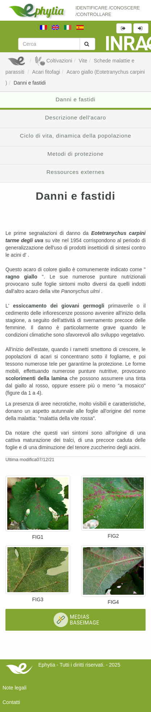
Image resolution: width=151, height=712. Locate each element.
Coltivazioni (53, 61)
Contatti (11, 702)
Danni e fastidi (29, 83)
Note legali (14, 688)
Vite (83, 61)
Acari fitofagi (46, 72)
